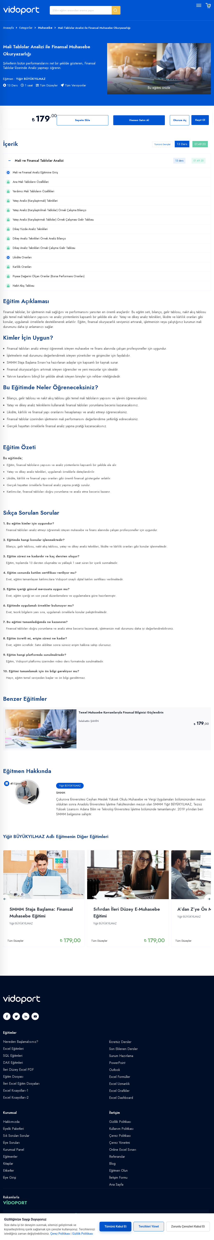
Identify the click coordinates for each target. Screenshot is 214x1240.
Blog (112, 1163)
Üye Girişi (9, 1177)
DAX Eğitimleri (13, 1062)
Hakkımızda (11, 1121)
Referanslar (117, 1156)
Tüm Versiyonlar (73, 85)
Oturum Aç (179, 120)
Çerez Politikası (120, 1135)
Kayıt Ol (200, 120)
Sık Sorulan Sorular (16, 1135)
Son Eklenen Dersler (123, 1049)
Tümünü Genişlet (162, 144)
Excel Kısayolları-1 (15, 1090)
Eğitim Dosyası (13, 1076)
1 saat (27, 85)
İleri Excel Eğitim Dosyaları (21, 1083)
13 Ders (10, 85)
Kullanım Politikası (121, 1128)
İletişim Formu (118, 1177)
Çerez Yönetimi (119, 1142)
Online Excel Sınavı (122, 1149)
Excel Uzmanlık (119, 1083)
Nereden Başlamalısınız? (20, 1041)
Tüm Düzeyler (47, 85)
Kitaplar (8, 1163)
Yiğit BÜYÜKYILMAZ (30, 79)
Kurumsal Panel (13, 1149)
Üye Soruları (11, 1142)
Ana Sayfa (116, 1184)
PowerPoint (117, 1062)
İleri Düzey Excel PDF (18, 1069)
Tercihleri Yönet (149, 1226)
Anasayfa (8, 28)
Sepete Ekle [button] (82, 120)
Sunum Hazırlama (121, 1055)
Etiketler (8, 1170)
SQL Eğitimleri (12, 1055)
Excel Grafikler (119, 1090)
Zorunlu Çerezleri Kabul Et (188, 1226)
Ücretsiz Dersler (120, 1042)
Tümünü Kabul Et (115, 1226)
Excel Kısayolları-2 (16, 1097)
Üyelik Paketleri (13, 1128)
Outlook (114, 1069)
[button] (116, 10)
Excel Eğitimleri (13, 1048)
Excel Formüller (119, 1076)
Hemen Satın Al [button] (139, 120)
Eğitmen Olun (118, 1170)
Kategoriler (25, 28)
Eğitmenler (10, 1156)
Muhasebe (45, 28)
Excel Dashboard (121, 1097)
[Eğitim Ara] (81, 10)
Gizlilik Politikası (120, 1121)
